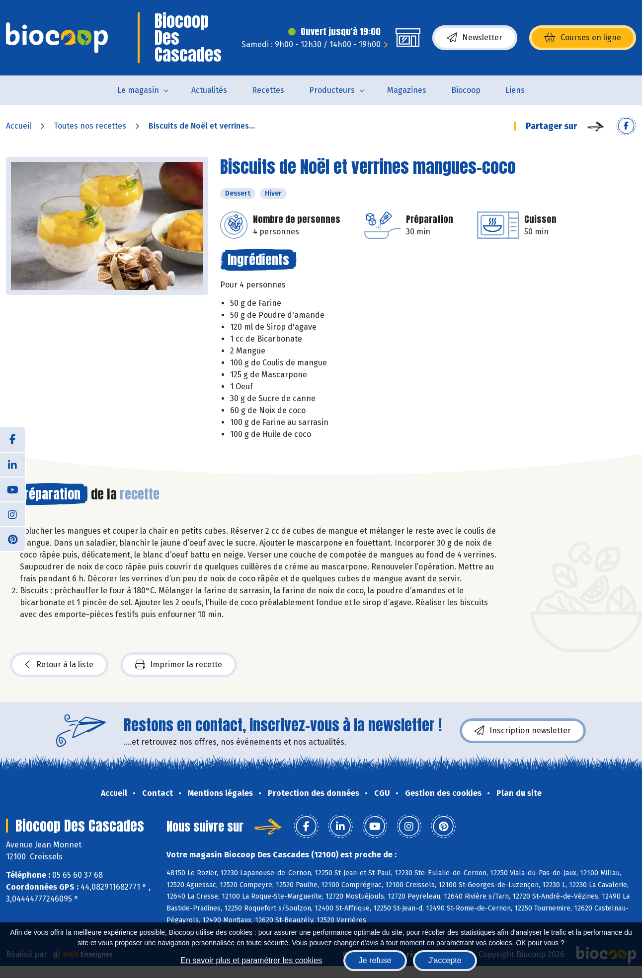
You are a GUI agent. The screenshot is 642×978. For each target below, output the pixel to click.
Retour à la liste (59, 665)
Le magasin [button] (138, 90)
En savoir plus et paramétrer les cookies (251, 960)
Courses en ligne (582, 38)
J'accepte (445, 960)
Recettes (268, 90)
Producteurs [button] (332, 90)
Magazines (406, 90)
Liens (515, 90)
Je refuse (375, 960)
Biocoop (466, 90)
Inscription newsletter (523, 731)
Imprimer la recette (178, 665)
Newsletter (474, 38)
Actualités (209, 90)
